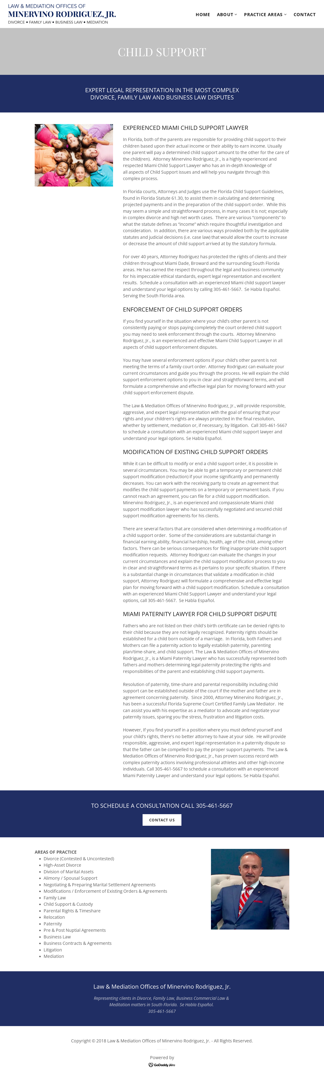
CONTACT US (162, 819)
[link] (62, 13)
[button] (227, 14)
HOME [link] (203, 14)
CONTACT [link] (305, 14)
